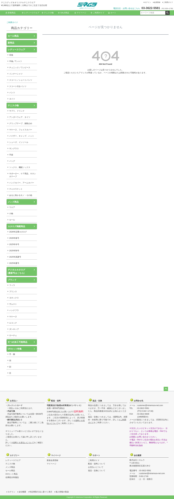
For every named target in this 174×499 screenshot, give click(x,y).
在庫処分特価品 (12, 477)
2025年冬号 (14, 244)
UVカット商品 (11, 474)
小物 (11, 213)
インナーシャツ (16, 74)
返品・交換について (96, 470)
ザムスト (13, 304)
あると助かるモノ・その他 (20, 195)
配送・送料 (54, 400)
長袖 (11, 55)
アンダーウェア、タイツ (19, 117)
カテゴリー (12, 454)
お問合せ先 (136, 400)
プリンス (13, 291)
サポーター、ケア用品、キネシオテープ (22, 175)
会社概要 (136, 454)
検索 (167, 13)
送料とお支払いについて (23, 442)
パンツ (12, 92)
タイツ (12, 99)
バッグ (12, 161)
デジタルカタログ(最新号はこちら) (16, 271)
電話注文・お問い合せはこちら (126, 8)
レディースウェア (16, 49)
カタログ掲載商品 (16, 226)
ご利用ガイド (168, 2)
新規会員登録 (52, 460)
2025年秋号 (14, 251)
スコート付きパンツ (17, 86)
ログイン (147, 2)
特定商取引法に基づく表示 (40, 492)
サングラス (14, 148)
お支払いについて (95, 467)
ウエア (12, 207)
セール (12, 220)
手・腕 (12, 354)
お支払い (12, 400)
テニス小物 (48, 13)
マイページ (80, 13)
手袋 (11, 155)
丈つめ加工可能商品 (17, 342)
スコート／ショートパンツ (20, 80)
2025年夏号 (14, 263)
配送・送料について (96, 464)
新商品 (11, 43)
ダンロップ (14, 329)
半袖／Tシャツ (15, 61)
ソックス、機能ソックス (19, 167)
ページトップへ (166, 389)
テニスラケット (16, 189)
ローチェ (13, 335)
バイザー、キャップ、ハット (21, 136)
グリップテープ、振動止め (20, 123)
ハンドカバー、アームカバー (21, 183)
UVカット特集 (15, 349)
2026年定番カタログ (18, 232)
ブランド (12, 280)
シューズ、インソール (18, 142)
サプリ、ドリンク (16, 111)
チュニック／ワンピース (19, 67)
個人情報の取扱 (62, 492)
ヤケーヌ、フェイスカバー (20, 130)
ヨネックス (14, 298)
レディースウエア (30, 13)
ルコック (13, 323)
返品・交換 (95, 400)
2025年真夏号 (15, 257)
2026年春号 (14, 238)
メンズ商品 (13, 202)
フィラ (12, 285)
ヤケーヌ (13, 316)
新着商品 (10, 13)
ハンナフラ (14, 310)
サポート (95, 454)
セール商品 (13, 36)
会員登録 (157, 2)
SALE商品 (63, 13)
